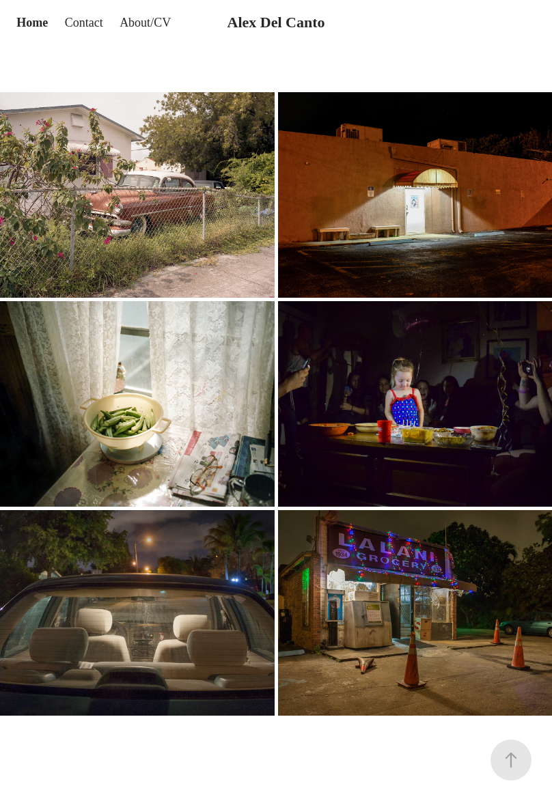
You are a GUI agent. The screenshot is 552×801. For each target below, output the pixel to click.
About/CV (145, 22)
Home (32, 22)
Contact (84, 22)
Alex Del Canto (276, 22)
